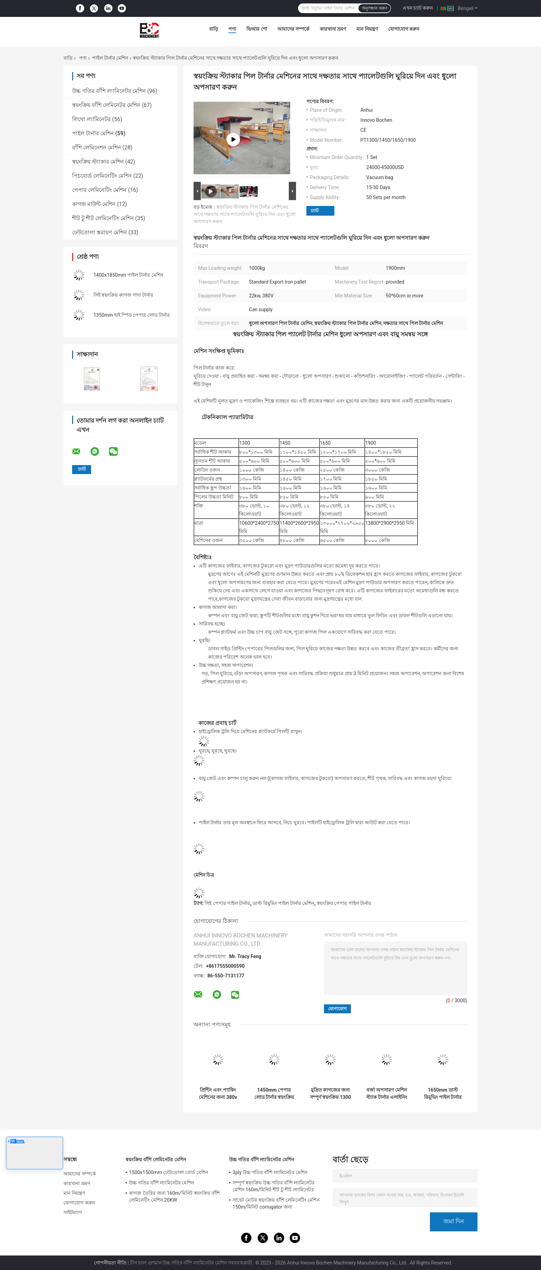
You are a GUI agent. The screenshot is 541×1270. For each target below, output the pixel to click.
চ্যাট (314, 210)
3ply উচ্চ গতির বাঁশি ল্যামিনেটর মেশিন (270, 1172)
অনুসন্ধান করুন (374, 8)
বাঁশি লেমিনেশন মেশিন (96, 147)
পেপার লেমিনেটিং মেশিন (99, 190)
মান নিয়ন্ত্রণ (366, 29)
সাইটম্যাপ (72, 1212)
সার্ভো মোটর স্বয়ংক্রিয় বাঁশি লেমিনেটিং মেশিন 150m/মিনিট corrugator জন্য (276, 1203)
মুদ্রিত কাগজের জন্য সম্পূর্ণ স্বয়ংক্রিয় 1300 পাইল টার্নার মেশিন (330, 1093)
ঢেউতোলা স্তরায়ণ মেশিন (99, 232)
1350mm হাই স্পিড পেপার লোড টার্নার (132, 315)
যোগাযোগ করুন (403, 29)
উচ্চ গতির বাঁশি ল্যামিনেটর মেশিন (109, 91)
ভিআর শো (256, 29)
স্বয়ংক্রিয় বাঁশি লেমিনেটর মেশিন (106, 105)
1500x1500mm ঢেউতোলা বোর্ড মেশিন (168, 1172)
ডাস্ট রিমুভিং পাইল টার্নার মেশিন (283, 903)
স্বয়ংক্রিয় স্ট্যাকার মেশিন (98, 161)
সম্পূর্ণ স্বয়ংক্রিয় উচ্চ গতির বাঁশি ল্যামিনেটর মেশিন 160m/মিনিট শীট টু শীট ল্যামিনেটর (274, 1186)
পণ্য (232, 29)
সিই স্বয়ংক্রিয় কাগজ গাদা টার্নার (123, 295)
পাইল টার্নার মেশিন (110, 58)
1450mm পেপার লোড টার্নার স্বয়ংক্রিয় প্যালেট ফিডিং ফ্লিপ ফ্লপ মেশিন (274, 1093)
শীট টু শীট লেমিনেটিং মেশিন (103, 218)
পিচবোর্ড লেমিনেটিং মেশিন (102, 176)
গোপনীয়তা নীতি (110, 1263)
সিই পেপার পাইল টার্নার (227, 903)
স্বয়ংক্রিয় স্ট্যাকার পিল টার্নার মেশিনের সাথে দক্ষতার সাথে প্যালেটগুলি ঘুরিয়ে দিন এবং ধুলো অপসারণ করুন (245, 214)
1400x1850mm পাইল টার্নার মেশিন (128, 275)
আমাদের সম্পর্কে (293, 29)
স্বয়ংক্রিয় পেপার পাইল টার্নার (344, 903)
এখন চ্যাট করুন (418, 8)
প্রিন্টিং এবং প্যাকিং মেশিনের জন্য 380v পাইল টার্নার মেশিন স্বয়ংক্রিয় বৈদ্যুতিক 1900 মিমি (218, 1093)
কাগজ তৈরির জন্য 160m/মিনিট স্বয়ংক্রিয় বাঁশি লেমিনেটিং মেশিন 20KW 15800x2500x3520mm (174, 1197)
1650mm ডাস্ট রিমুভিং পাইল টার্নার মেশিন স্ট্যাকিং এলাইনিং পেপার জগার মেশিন (443, 1093)
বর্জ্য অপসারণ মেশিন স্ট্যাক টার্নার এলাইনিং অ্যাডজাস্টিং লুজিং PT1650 (386, 1093)
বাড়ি (213, 29)
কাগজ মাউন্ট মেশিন (94, 204)
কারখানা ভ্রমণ (333, 29)
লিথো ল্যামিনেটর (91, 119)
